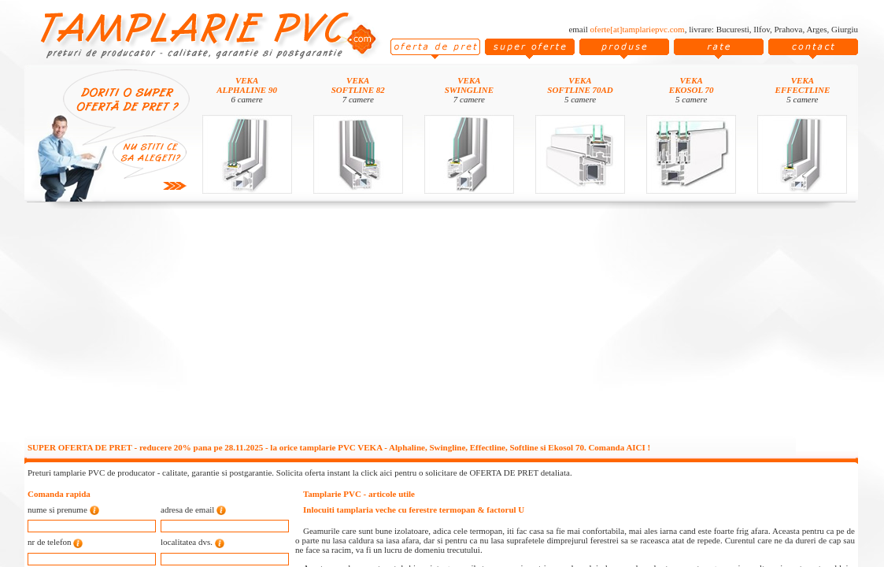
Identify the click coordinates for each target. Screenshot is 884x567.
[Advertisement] (441, 324)
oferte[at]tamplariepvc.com (637, 29)
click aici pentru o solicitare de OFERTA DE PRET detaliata (465, 472)
